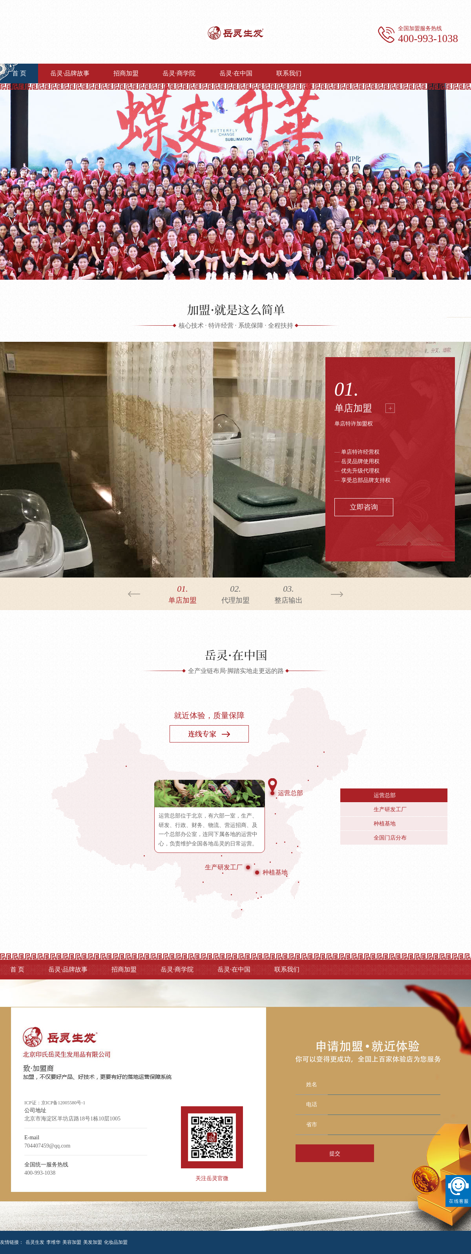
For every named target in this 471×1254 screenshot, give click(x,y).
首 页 (19, 73)
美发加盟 (92, 1242)
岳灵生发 (35, 1242)
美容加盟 (71, 1242)
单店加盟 (353, 408)
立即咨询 (364, 507)
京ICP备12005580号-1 (63, 1103)
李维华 (53, 1242)
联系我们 (288, 73)
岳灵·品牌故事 (69, 73)
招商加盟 (126, 73)
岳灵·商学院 (178, 73)
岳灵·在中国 (235, 73)
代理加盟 (235, 593)
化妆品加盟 (116, 1242)
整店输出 (288, 593)
